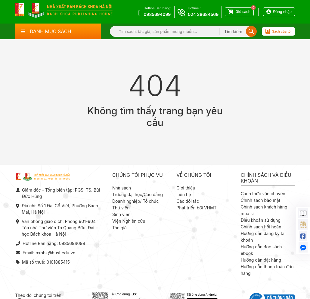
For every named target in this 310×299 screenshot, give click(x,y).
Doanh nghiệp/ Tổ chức (135, 201)
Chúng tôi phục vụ (137, 175)
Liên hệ (183, 194)
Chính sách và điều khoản (266, 178)
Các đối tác (187, 201)
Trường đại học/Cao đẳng (137, 194)
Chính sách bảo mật (260, 200)
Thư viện (121, 207)
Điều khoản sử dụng (261, 220)
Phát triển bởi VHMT (196, 207)
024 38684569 (203, 14)
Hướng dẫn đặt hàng (261, 259)
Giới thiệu (185, 187)
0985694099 (157, 14)
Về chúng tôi (193, 175)
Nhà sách (121, 187)
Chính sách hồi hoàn (261, 226)
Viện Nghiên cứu (128, 221)
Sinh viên (121, 214)
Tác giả (119, 227)
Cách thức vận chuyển (263, 193)
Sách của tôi (278, 31)
